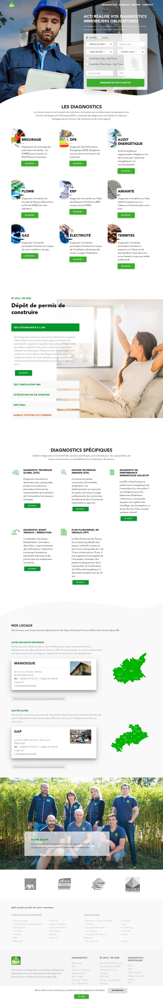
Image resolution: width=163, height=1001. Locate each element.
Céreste (53, 920)
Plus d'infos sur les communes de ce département (39, 698)
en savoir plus (117, 990)
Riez (15, 937)
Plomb (85, 980)
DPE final (104, 976)
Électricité (82, 983)
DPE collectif (134, 972)
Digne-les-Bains (58, 924)
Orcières (126, 930)
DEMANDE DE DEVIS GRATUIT (115, 82)
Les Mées (18, 930)
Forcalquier (19, 927)
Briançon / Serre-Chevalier (99, 920)
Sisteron (54, 937)
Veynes (125, 941)
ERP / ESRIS (77, 976)
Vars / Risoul (92, 941)
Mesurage (77, 963)
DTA (130, 969)
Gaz (73, 983)
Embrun (90, 924)
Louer (105, 37)
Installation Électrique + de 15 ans (106, 64)
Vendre (92, 37)
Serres (125, 934)
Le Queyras (91, 930)
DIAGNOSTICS (109, 4)
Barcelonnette (20, 920)
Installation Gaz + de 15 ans (103, 58)
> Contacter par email (25, 685)
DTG (130, 965)
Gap (124, 924)
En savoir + (30, 163)
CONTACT (147, 4)
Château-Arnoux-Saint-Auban (28, 924)
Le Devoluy (127, 927)
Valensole (18, 941)
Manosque (55, 930)
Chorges (126, 920)
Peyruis (53, 934)
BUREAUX (124, 4)
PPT (130, 982)
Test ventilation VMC (110, 966)
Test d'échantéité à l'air (111, 963)
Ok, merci (81, 996)
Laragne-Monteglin (95, 927)
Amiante (76, 980)
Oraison (17, 934)
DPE (74, 966)
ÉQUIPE (136, 4)
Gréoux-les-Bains (58, 927)
